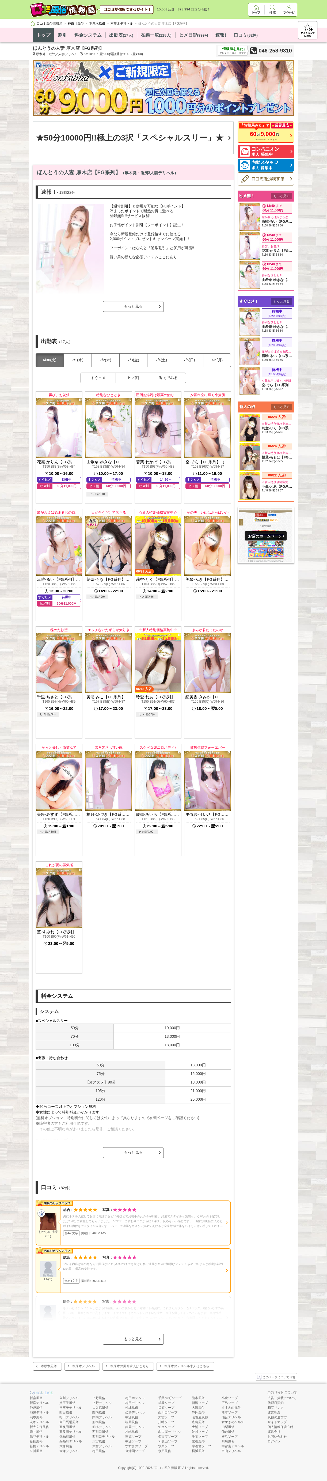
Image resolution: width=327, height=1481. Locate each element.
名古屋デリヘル (169, 1432)
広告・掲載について (282, 1398)
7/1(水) (77, 360)
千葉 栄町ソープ (169, 1398)
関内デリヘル (102, 1417)
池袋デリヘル (39, 1412)
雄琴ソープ (166, 1403)
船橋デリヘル (102, 1427)
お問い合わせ (277, 1436)
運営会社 (274, 1432)
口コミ (246, 35)
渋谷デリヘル (39, 1422)
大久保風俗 (100, 1408)
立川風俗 (36, 1451)
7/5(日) (189, 360)
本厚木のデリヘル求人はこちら (186, 1366)
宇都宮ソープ (201, 1446)
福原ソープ (166, 1408)
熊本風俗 (198, 1398)
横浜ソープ (230, 1436)
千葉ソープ (200, 1436)
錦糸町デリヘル (70, 1441)
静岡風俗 (198, 1412)
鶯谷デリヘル (39, 1436)
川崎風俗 (228, 1441)
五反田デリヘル (70, 1432)
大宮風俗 (98, 1441)
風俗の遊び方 (277, 1417)
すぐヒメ (98, 378)
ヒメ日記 (193, 35)
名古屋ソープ (167, 1436)
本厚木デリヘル (83, 1366)
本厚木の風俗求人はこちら (129, 1366)
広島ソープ (230, 1403)
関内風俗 (98, 1412)
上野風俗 (98, 1398)
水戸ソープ (166, 1446)
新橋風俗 (36, 1441)
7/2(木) (105, 360)
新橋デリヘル (39, 1446)
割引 (62, 35)
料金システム (88, 35)
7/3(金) (133, 360)
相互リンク (276, 1408)
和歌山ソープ (167, 1441)
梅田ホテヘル (135, 1398)
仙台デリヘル (231, 1417)
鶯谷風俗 (36, 1432)
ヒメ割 (133, 378)
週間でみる (168, 378)
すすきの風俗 (231, 1408)
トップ (43, 35)
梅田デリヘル (135, 1403)
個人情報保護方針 (280, 1427)
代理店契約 (276, 1403)
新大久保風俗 (39, 1427)
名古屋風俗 (200, 1417)
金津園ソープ (135, 1451)
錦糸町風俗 (67, 1436)
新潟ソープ (200, 1403)
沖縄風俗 (131, 1408)
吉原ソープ (133, 1436)
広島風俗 (198, 1422)
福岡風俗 (131, 1422)
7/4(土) (161, 360)
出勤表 (121, 35)
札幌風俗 (131, 1432)
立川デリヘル (69, 1398)
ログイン (274, 1441)
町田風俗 (65, 1412)
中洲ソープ (133, 1441)
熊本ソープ (230, 1412)
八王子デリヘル (70, 1408)
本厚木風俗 (49, 1366)
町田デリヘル (69, 1417)
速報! (220, 35)
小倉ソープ (230, 1398)
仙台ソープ (166, 1427)
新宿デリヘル (39, 1403)
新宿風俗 (36, 1398)
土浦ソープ (200, 1427)
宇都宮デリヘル (233, 1446)
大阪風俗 (198, 1408)
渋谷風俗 (36, 1417)
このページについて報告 (276, 1377)
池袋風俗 (36, 1408)
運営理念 (274, 1412)
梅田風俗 (98, 1451)
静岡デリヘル (135, 1427)
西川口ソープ (167, 1412)
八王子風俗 (67, 1403)
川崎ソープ (166, 1422)
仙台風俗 (228, 1432)
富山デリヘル (231, 1451)
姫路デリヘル (135, 1412)
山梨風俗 (228, 1427)
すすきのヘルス (233, 1422)
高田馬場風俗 (69, 1422)
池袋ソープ (200, 1432)
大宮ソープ (166, 1417)
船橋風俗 (98, 1422)
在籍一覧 (156, 35)
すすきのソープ (136, 1446)
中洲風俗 (131, 1417)
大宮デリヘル (102, 1446)
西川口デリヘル (103, 1436)
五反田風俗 (67, 1427)
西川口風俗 (100, 1432)
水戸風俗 (164, 1451)
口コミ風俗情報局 (167, 1468)
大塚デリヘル (69, 1451)
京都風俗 (198, 1441)
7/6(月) (217, 360)
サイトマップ (277, 1422)
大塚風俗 (65, 1446)
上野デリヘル (102, 1403)
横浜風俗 (198, 1451)
